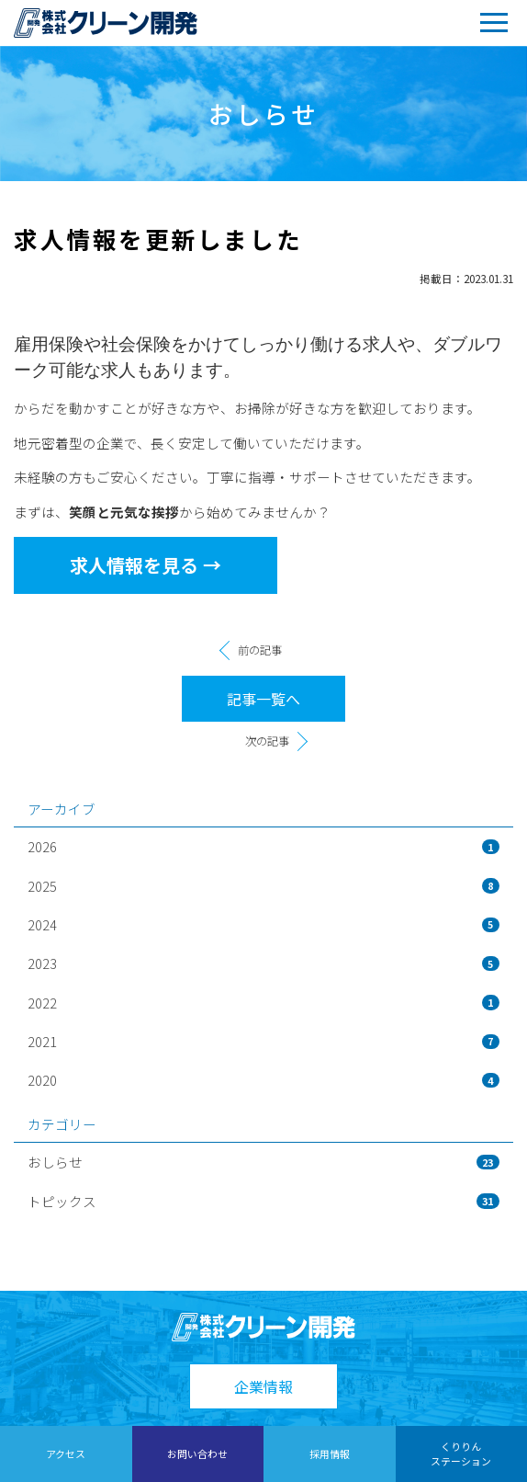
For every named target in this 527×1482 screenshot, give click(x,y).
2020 (263, 1079)
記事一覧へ (263, 699)
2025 (263, 885)
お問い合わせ (197, 1453)
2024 (263, 924)
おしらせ (263, 1161)
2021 (263, 1041)
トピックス (263, 1201)
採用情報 (329, 1453)
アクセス (65, 1453)
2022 (263, 1002)
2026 (263, 846)
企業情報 (263, 1386)
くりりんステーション (461, 1453)
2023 (263, 963)
